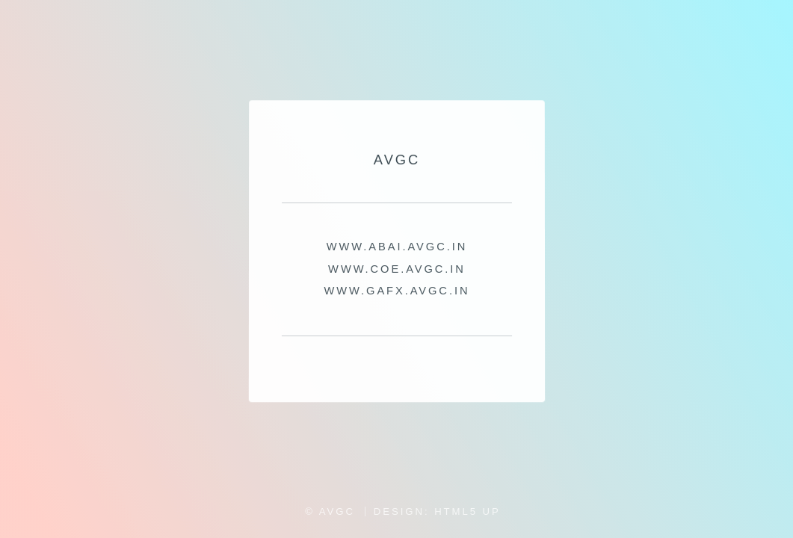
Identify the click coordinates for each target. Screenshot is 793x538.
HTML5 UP (467, 511)
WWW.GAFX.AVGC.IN (396, 291)
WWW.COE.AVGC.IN (397, 269)
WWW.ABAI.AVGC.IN (396, 247)
